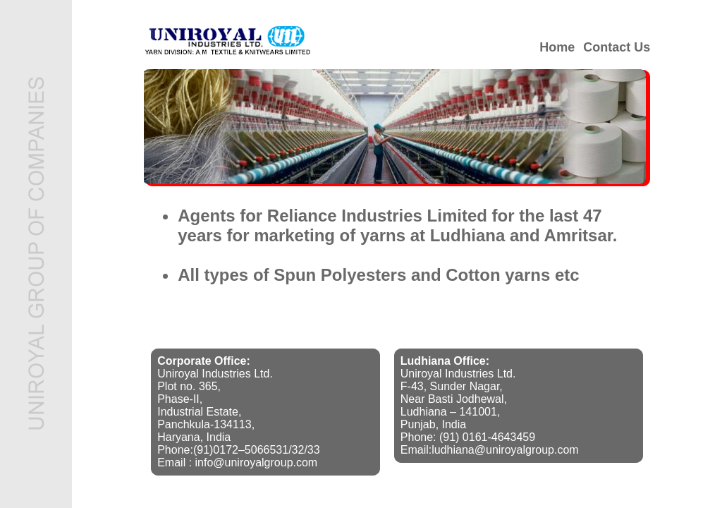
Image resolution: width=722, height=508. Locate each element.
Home (557, 47)
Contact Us (616, 47)
